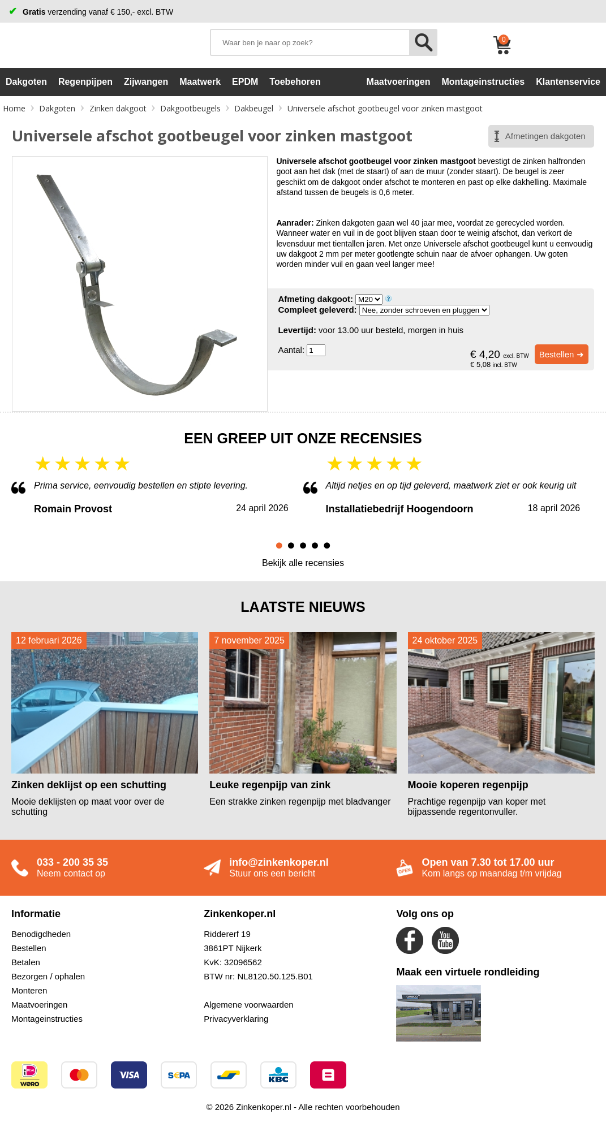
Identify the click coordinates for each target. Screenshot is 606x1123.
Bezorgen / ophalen (48, 976)
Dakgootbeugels (190, 108)
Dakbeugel (253, 108)
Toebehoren (294, 82)
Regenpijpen (85, 82)
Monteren (29, 990)
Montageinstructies (47, 1018)
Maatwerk (200, 82)
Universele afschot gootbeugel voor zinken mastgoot (385, 108)
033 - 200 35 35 (72, 862)
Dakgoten (26, 82)
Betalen (25, 962)
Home (14, 108)
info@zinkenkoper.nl (279, 862)
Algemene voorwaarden (248, 1004)
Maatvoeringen (39, 1004)
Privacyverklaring (236, 1018)
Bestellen (28, 948)
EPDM (245, 82)
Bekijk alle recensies (303, 563)
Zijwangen (146, 82)
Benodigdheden (41, 934)
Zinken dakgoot (118, 108)
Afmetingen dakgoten (545, 136)
